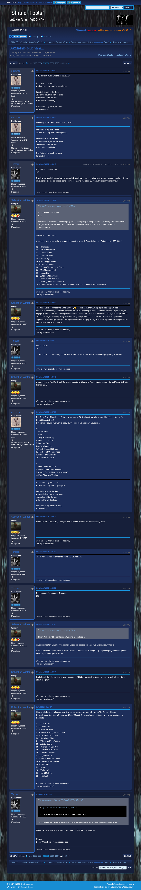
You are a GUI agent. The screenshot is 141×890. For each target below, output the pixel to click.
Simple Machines (27, 884)
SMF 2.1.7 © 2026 (13, 884)
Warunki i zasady (119, 884)
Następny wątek (123, 55)
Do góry (13, 856)
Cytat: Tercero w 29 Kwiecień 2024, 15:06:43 (57, 206)
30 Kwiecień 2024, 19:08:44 (46, 672)
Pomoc (109, 884)
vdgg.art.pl (91, 30)
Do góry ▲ (130, 884)
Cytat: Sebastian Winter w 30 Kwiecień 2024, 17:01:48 (61, 800)
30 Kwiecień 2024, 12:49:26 (46, 517)
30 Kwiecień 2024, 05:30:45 (46, 377)
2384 (40, 63)
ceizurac (15, 70)
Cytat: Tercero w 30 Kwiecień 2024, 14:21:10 (57, 630)
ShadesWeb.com (26, 887)
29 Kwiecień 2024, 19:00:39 (46, 303)
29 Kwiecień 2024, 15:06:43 (46, 164)
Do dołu (13, 63)
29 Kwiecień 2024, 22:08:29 (46, 341)
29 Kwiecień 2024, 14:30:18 (46, 117)
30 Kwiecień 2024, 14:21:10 (46, 552)
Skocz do (93, 868)
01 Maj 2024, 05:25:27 (44, 707)
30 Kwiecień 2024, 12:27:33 (46, 412)
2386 (52, 63)
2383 (35, 63)
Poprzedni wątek (106, 55)
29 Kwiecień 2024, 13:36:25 (46, 71)
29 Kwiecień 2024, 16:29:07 (46, 200)
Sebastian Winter (20, 200)
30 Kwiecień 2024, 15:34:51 (46, 588)
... (31, 63)
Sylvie (106, 42)
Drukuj (127, 63)
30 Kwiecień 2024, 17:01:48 (46, 624)
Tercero (15, 164)
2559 (64, 63)
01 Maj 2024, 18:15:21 (44, 794)
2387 (57, 63)
